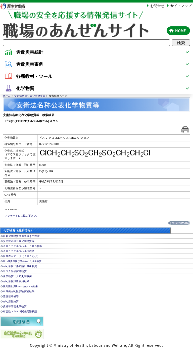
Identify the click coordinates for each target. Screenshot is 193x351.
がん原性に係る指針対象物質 (20, 266)
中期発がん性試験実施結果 (18, 291)
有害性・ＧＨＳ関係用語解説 (20, 311)
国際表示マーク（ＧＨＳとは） (21, 256)
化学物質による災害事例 (17, 276)
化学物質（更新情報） (18, 230)
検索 (181, 43)
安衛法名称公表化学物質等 (29, 95)
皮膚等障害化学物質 (15, 306)
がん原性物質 (11, 301)
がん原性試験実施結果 (16, 281)
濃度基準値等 (11, 296)
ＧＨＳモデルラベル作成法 (18, 251)
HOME (180, 30)
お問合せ (157, 5)
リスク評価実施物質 (15, 271)
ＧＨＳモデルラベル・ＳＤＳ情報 (22, 246)
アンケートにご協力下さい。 (22, 215)
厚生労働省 (15, 6)
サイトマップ (180, 5)
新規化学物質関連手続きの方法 (21, 236)
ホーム (7, 95)
